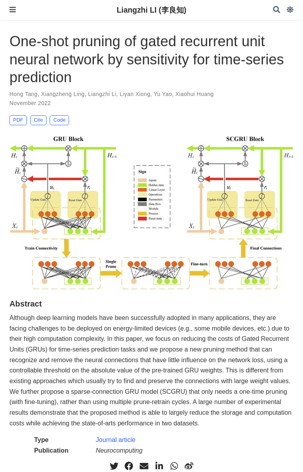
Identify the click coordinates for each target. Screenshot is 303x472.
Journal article (116, 439)
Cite (38, 120)
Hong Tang (23, 94)
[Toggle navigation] (12, 9)
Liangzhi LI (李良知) (152, 10)
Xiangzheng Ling (63, 94)
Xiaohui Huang (195, 94)
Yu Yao (162, 94)
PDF (18, 120)
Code (59, 120)
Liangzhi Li (102, 94)
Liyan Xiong (135, 94)
